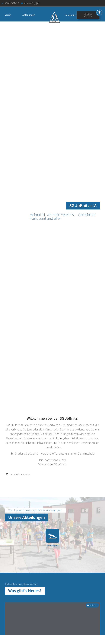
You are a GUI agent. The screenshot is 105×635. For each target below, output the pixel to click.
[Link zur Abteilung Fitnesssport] (52, 539)
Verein (9, 15)
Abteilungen (29, 15)
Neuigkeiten (71, 15)
